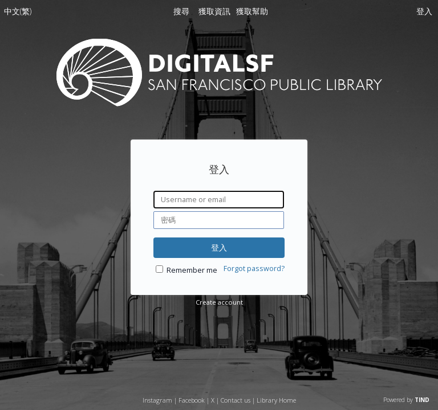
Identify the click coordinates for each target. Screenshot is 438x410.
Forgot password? (254, 268)
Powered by (406, 400)
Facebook (192, 400)
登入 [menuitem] (424, 11)
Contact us (235, 400)
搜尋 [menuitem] (181, 11)
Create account (219, 302)
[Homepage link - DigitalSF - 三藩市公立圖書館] (219, 103)
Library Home (276, 400)
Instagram (157, 400)
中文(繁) (17, 11)
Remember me (192, 270)
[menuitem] (17, 13)
